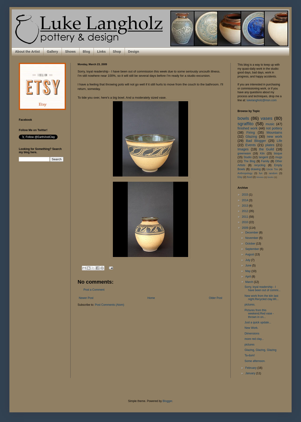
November (252, 238)
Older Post (215, 298)
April (248, 276)
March (249, 282)
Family (265, 161)
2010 (245, 222)
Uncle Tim (272, 169)
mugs (278, 157)
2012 (245, 211)
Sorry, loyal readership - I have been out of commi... (263, 288)
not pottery (274, 128)
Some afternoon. (255, 361)
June (248, 265)
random (273, 173)
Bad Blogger (256, 141)
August (250, 254)
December (252, 232)
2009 (245, 227)
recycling (259, 165)
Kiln (262, 153)
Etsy (240, 177)
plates (269, 145)
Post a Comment (93, 289)
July (248, 260)
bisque (278, 153)
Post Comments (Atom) (109, 304)
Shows (70, 51)
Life (279, 141)
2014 (245, 200)
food (249, 177)
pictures (249, 344)
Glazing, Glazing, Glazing (260, 350)
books (271, 177)
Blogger (167, 401)
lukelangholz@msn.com (262, 100)
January (250, 373)
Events (250, 145)
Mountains (274, 132)
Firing (250, 132)
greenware (244, 153)
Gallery (52, 51)
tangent (263, 157)
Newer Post (86, 298)
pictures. (250, 304)
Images (243, 149)
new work (274, 136)
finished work (247, 128)
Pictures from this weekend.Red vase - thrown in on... (259, 314)
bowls (243, 118)
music (269, 124)
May (248, 271)
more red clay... (254, 339)
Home (151, 298)
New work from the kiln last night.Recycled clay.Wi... (262, 297)
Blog (86, 51)
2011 (245, 216)
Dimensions (252, 333)
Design (133, 51)
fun (260, 173)
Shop (117, 51)
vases (266, 118)
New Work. (251, 328)
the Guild (266, 149)
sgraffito (245, 123)
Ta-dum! (250, 355)
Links (101, 51)
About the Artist (27, 51)
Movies (259, 177)
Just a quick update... (258, 322)
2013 (245, 205)
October (250, 243)
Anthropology (245, 173)
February (251, 368)
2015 (245, 194)
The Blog (249, 161)
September (252, 249)
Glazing (251, 136)
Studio (248, 157)
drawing (256, 169)
